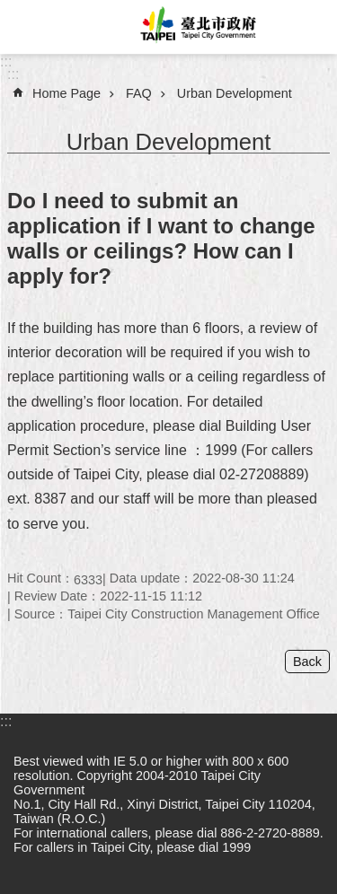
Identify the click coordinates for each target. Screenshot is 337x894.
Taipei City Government (195, 27)
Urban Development (234, 93)
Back (307, 661)
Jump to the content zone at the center (9, 9)
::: (6, 61)
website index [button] (27, 27)
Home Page (66, 93)
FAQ (139, 93)
